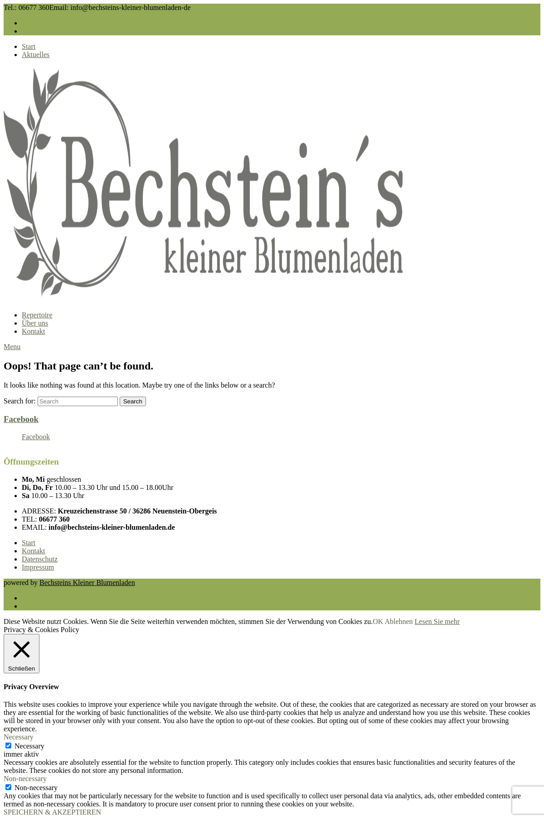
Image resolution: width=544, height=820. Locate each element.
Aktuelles (35, 54)
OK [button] (378, 621)
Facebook (21, 419)
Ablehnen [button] (398, 621)
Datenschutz (40, 559)
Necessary (29, 746)
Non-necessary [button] (25, 778)
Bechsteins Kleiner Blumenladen (87, 582)
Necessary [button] (19, 737)
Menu (12, 346)
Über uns (35, 323)
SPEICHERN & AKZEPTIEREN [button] (52, 812)
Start (28, 46)
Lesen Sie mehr (437, 621)
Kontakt (33, 331)
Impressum (38, 567)
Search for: (20, 401)
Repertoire (37, 315)
